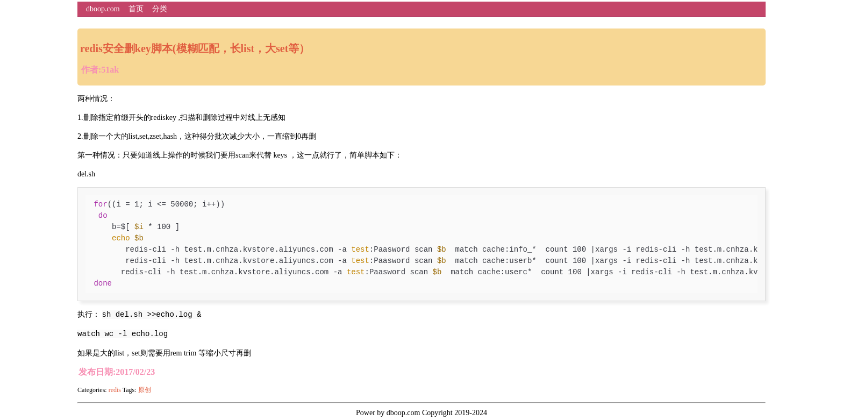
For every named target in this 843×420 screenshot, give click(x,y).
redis (115, 390)
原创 (144, 390)
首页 (136, 9)
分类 (159, 9)
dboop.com (103, 9)
